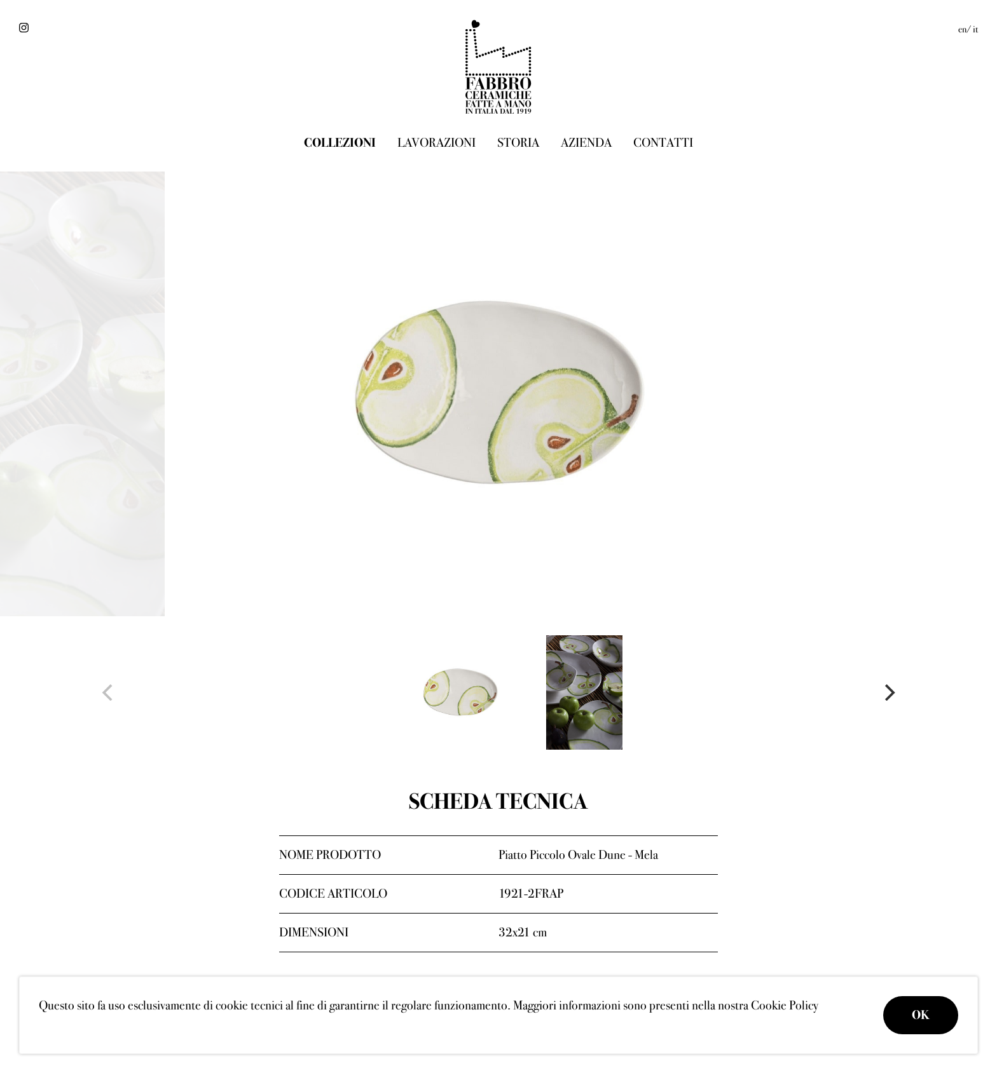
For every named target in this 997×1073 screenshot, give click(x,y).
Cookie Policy (784, 1005)
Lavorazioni (436, 142)
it (975, 29)
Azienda (586, 142)
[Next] (888, 692)
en (962, 29)
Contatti (663, 142)
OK (921, 1015)
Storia (518, 142)
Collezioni (340, 142)
